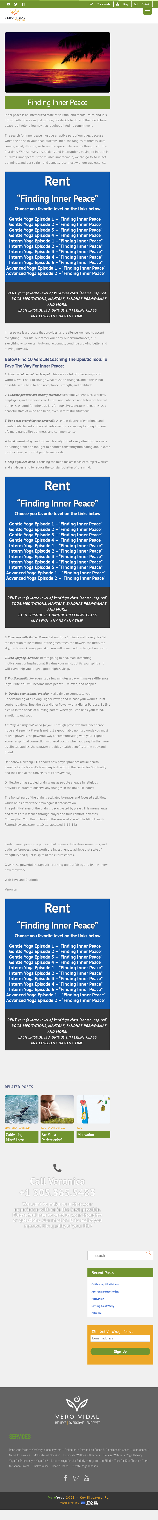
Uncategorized (21, 1127)
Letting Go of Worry (103, 1306)
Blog (7, 1127)
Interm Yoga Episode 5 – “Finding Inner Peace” (56, 262)
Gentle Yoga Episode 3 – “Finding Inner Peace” (55, 230)
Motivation (86, 1134)
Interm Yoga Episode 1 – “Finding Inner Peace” (56, 241)
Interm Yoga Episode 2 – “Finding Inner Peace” (56, 246)
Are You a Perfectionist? (52, 1137)
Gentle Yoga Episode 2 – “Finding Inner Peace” (55, 224)
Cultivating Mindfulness (15, 1137)
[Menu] (147, 10)
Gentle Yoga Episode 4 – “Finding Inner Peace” (55, 235)
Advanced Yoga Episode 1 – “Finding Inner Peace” (56, 268)
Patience (97, 1313)
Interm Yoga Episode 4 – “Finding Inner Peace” (56, 257)
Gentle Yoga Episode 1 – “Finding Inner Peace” (55, 219)
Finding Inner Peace (57, 102)
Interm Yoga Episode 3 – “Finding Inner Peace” (56, 251)
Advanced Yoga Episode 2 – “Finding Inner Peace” (56, 273)
